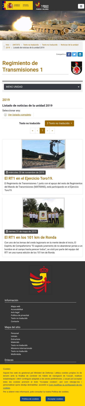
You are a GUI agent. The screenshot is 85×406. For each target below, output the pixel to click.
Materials (15, 342)
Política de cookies (30, 399)
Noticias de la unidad (69, 45)
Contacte (15, 321)
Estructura (15, 339)
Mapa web (15, 306)
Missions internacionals (21, 348)
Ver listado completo (19, 114)
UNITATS (16, 45)
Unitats (14, 336)
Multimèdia (16, 354)
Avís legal (15, 312)
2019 (8, 48)
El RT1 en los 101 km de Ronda (30, 237)
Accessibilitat (17, 309)
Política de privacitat (20, 315)
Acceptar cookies (55, 399)
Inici (7, 45)
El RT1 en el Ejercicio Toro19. (29, 178)
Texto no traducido (31, 45)
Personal (15, 333)
